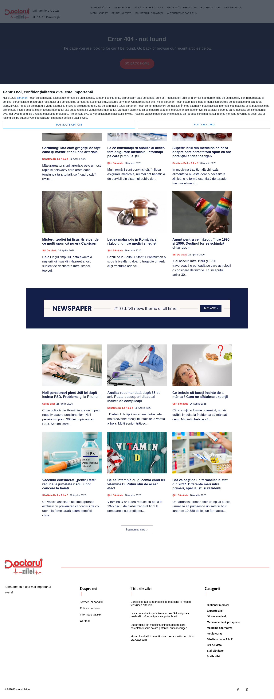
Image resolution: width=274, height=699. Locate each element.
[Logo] (24, 569)
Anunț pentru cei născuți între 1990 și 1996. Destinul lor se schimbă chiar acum (200, 246)
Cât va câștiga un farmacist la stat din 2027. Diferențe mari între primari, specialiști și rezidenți (200, 487)
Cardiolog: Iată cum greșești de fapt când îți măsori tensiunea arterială (71, 153)
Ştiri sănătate (115, 166)
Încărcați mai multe (137, 532)
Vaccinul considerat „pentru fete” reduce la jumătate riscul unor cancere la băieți (69, 487)
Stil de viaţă (49, 253)
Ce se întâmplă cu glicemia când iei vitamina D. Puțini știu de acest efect (136, 487)
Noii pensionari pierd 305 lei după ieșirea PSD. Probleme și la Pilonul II (71, 398)
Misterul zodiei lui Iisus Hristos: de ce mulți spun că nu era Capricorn (70, 244)
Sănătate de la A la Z (55, 161)
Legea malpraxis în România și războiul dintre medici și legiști (132, 244)
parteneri (22, 97)
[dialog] (137, 108)
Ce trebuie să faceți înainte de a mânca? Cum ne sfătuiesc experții (200, 398)
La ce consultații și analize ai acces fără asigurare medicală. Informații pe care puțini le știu (136, 155)
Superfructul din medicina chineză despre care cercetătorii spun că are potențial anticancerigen (201, 155)
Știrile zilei (48, 406)
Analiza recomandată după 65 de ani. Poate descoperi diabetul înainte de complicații (133, 400)
